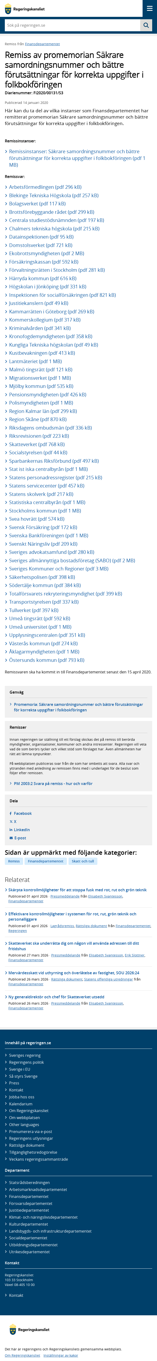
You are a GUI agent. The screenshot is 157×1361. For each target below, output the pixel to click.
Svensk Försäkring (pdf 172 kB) (43, 527)
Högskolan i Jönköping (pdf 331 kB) (47, 286)
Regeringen (17, 930)
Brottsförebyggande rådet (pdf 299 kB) (51, 212)
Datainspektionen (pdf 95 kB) (41, 237)
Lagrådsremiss (62, 926)
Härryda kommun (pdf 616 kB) (42, 278)
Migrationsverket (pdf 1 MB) (40, 378)
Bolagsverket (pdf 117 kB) (37, 203)
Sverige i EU (19, 1069)
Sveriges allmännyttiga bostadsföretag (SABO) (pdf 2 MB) (72, 560)
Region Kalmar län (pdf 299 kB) (43, 411)
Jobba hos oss (21, 1097)
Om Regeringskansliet (29, 1110)
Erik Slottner (134, 955)
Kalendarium (20, 1104)
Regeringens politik (26, 1062)
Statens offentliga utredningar (108, 979)
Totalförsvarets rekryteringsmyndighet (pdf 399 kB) (65, 593)
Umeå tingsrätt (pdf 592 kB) (39, 618)
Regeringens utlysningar (31, 1138)
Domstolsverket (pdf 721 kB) (40, 245)
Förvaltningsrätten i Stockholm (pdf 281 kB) (57, 270)
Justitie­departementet (29, 1210)
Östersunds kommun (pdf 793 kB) (46, 660)
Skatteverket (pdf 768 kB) (37, 444)
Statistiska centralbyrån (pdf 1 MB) (47, 502)
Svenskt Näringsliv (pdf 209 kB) (43, 544)
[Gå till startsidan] (24, 8)
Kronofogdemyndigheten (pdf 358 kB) (50, 336)
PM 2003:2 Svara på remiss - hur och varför (53, 783)
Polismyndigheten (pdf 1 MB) (41, 402)
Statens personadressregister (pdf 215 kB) (55, 477)
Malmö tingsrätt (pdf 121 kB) (40, 369)
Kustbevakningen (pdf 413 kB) (42, 353)
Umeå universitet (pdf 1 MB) (40, 627)
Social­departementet (28, 1238)
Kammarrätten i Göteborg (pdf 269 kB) (51, 311)
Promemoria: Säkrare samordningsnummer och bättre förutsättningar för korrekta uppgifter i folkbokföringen (78, 707)
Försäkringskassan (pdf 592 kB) (43, 262)
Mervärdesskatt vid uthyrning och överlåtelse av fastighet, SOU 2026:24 (73, 972)
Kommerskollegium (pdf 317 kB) (45, 320)
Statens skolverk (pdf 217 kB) (41, 494)
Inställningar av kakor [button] (61, 1355)
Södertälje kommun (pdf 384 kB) (45, 585)
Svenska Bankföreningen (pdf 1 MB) (48, 535)
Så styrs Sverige (23, 1076)
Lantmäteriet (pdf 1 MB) (35, 361)
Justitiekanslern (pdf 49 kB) (38, 303)
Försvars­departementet (30, 1203)
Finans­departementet (29, 1196)
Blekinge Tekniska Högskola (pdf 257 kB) (54, 195)
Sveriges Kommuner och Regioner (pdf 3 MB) (58, 568)
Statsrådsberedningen (29, 1182)
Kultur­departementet (28, 1224)
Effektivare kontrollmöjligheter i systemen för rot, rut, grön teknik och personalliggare (72, 916)
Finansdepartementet (42, 44)
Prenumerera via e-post (30, 1131)
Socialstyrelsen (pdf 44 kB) (38, 452)
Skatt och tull (83, 861)
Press (14, 1083)
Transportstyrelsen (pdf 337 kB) (44, 602)
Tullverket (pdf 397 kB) (33, 610)
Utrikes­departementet (29, 1251)
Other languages (24, 1124)
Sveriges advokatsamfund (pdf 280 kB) (51, 552)
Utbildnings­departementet (33, 1244)
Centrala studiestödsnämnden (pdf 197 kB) (56, 220)
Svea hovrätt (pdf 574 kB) (36, 519)
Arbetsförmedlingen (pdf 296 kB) (45, 187)
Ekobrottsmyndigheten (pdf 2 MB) (46, 253)
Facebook (23, 813)
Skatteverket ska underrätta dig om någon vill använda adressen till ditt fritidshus (73, 946)
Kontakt (16, 1090)
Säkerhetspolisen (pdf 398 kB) (42, 577)
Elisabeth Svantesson (105, 896)
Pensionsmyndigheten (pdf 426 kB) (47, 394)
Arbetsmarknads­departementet (38, 1189)
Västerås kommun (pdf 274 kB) (43, 643)
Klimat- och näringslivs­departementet (43, 1217)
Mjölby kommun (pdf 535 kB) (41, 386)
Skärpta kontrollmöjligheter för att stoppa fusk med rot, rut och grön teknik (77, 890)
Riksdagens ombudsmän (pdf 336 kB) (50, 427)
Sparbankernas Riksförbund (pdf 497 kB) (54, 461)
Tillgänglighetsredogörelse (33, 1152)
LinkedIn (22, 829)
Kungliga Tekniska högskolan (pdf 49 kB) (53, 345)
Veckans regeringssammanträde (38, 1159)
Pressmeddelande (65, 896)
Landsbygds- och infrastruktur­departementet (50, 1231)
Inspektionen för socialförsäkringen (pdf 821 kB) (62, 295)
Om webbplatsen (24, 1117)
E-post (20, 838)
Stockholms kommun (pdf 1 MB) (45, 510)
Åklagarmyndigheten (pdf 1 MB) (44, 651)
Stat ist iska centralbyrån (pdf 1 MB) (48, 469)
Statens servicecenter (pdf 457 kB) (46, 485)
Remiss (14, 861)
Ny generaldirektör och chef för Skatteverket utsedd (56, 997)
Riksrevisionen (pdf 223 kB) (39, 436)
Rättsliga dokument (91, 926)
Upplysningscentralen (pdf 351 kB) (47, 635)
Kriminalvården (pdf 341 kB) (40, 328)
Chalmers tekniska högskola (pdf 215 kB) (54, 228)
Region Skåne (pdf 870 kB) (38, 419)
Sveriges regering (25, 1055)
